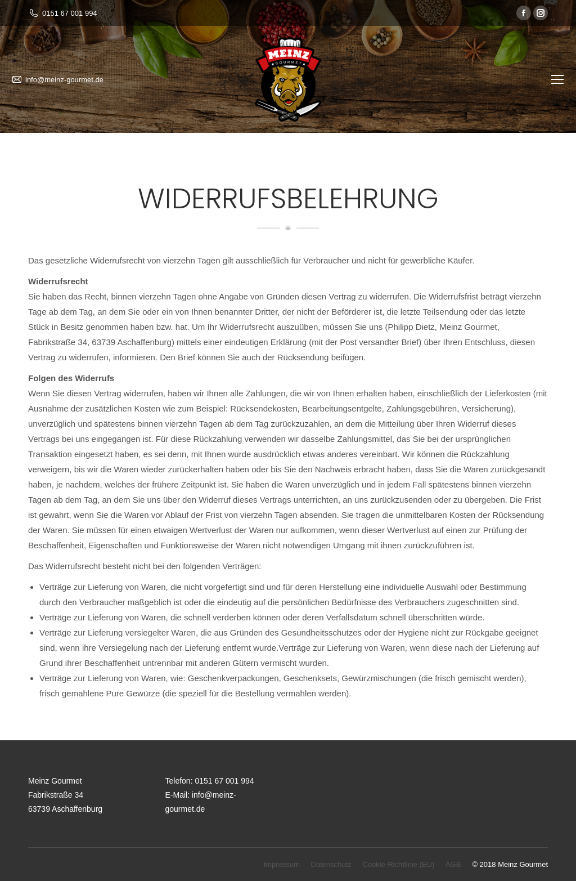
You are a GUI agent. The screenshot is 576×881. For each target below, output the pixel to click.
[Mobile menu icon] (557, 79)
